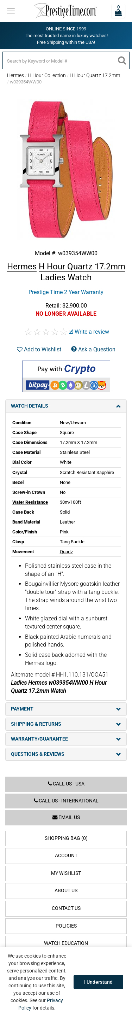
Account (66, 856)
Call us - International (66, 801)
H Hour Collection (47, 75)
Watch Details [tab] (66, 406)
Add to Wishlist (39, 349)
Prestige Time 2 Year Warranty (66, 292)
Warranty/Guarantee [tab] (66, 739)
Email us (66, 817)
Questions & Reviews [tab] (66, 754)
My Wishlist (66, 873)
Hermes (15, 75)
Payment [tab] (66, 709)
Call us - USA (66, 784)
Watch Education (66, 943)
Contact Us (66, 908)
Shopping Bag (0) (66, 838)
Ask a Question (93, 349)
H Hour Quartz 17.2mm (95, 75)
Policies (66, 926)
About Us (66, 891)
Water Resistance (30, 502)
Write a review (89, 331)
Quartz (66, 551)
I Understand (98, 982)
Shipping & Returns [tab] (66, 724)
